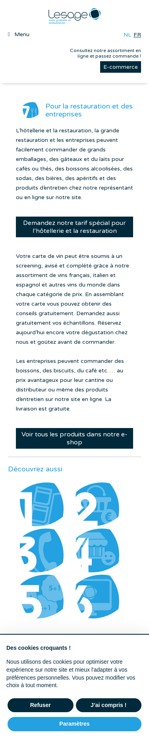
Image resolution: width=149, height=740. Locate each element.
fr (137, 34)
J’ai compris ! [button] (108, 705)
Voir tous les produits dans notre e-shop (74, 438)
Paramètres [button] (74, 724)
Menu (21, 34)
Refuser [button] (40, 705)
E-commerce (120, 67)
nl (127, 34)
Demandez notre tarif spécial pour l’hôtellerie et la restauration (74, 227)
